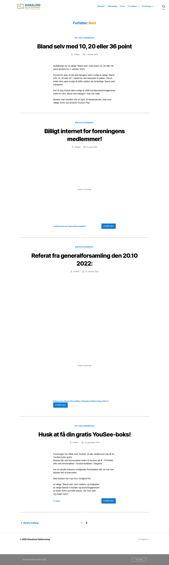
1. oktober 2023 (92, 66)
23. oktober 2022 (92, 283)
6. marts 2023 (92, 159)
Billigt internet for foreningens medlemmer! (84, 146)
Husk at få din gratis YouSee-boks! (84, 450)
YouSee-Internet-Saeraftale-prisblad (70, 237)
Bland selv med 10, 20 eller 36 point (84, 53)
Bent (78, 66)
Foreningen (146, 8)
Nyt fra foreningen (84, 41)
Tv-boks (57, 520)
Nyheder (101, 8)
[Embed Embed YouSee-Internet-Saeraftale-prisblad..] (84, 201)
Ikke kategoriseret (84, 134)
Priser (122, 8)
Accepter (139, 560)
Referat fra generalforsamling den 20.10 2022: (84, 271)
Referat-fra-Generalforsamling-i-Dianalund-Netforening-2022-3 (83, 413)
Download (108, 237)
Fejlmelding (112, 8)
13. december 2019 (92, 462)
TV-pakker (132, 8)
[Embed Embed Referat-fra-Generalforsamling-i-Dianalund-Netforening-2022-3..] (84, 377)
